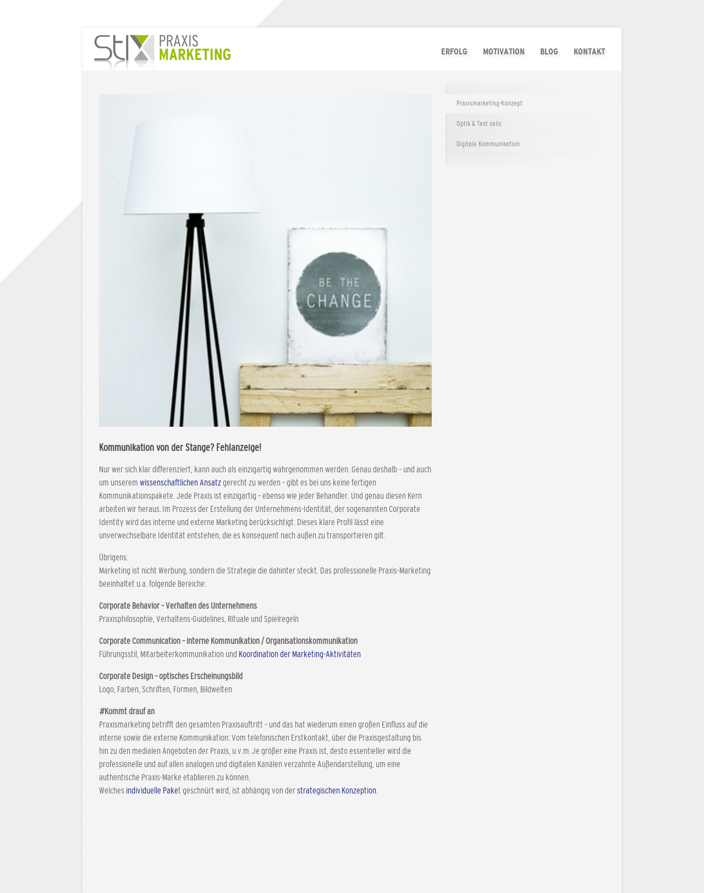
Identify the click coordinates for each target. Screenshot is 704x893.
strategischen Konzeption (336, 790)
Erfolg (454, 51)
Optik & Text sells (479, 124)
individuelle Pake (151, 790)
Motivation (504, 51)
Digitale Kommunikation (488, 144)
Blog (549, 51)
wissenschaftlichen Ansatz (181, 482)
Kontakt (589, 51)
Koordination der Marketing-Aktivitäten (300, 654)
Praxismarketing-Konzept (489, 103)
